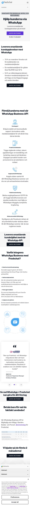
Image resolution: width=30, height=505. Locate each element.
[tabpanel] (15, 362)
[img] (15, 97)
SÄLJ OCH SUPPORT (14, 498)
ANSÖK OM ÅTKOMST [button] (15, 33)
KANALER (14, 478)
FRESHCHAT (14, 474)
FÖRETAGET (14, 470)
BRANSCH (14, 494)
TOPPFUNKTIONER (14, 482)
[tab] (14, 384)
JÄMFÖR (14, 490)
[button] (27, 2)
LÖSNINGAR (14, 486)
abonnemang (20, 425)
